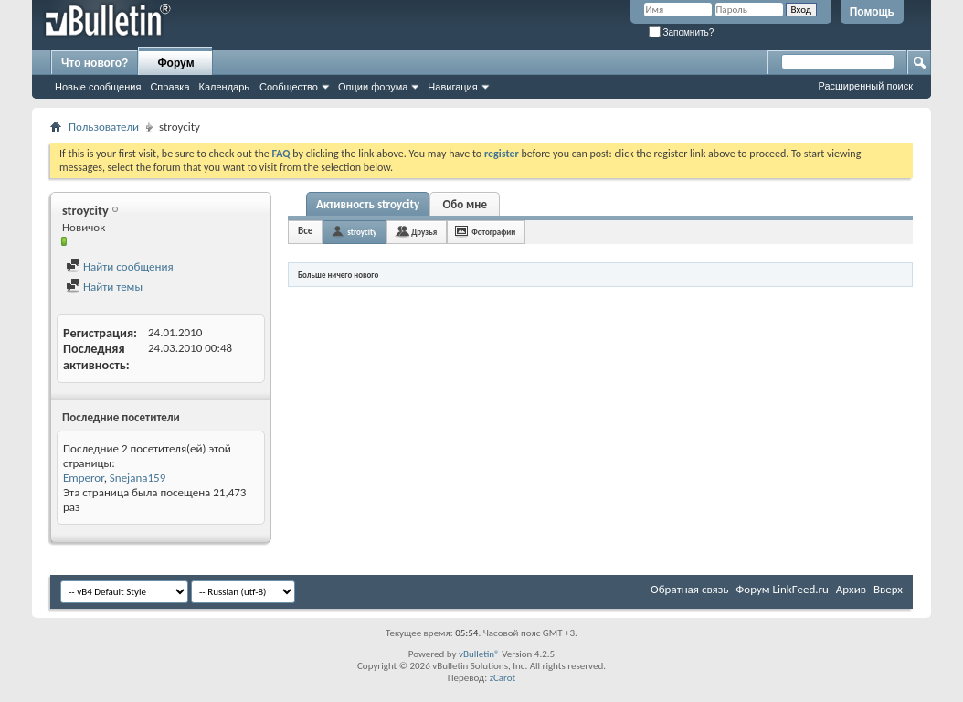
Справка (169, 86)
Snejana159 (137, 477)
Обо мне (464, 204)
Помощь (872, 11)
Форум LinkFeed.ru (782, 589)
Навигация (452, 86)
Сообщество (288, 86)
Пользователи (104, 126)
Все (305, 231)
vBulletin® (479, 654)
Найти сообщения (120, 266)
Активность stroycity (367, 204)
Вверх (888, 589)
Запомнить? (681, 32)
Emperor (83, 477)
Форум (175, 63)
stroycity (361, 232)
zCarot (503, 678)
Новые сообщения (98, 86)
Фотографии (493, 232)
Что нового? (94, 63)
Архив (851, 589)
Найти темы (104, 286)
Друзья (424, 232)
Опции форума (372, 86)
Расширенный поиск (865, 85)
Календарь (224, 86)
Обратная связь (689, 589)
